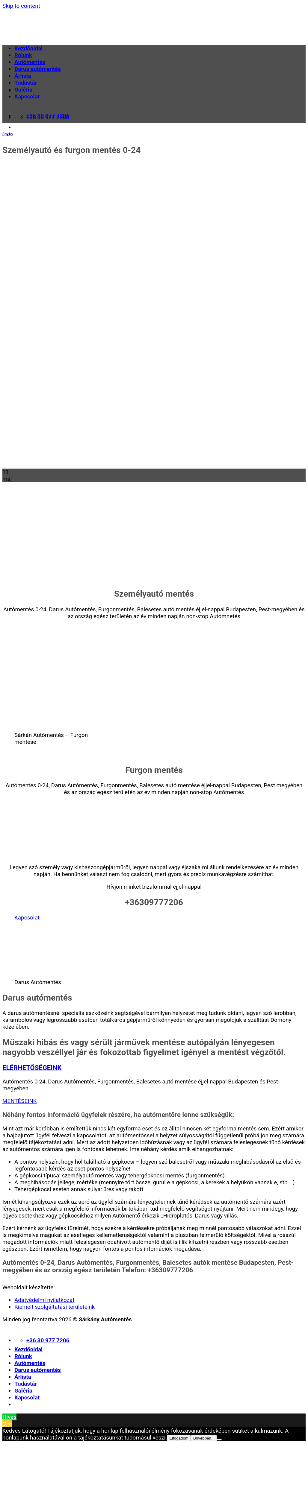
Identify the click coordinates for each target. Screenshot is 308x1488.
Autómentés (29, 62)
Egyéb (7, 134)
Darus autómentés (37, 69)
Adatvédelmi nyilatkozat (44, 1300)
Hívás (9, 1416)
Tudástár (25, 82)
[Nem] (219, 1439)
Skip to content (21, 5)
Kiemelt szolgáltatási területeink (54, 1306)
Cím (7, 1423)
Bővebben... (204, 1438)
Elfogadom (178, 1438)
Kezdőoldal (28, 48)
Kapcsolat (27, 96)
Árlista (22, 75)
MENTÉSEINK (19, 1101)
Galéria (23, 89)
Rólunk (23, 55)
